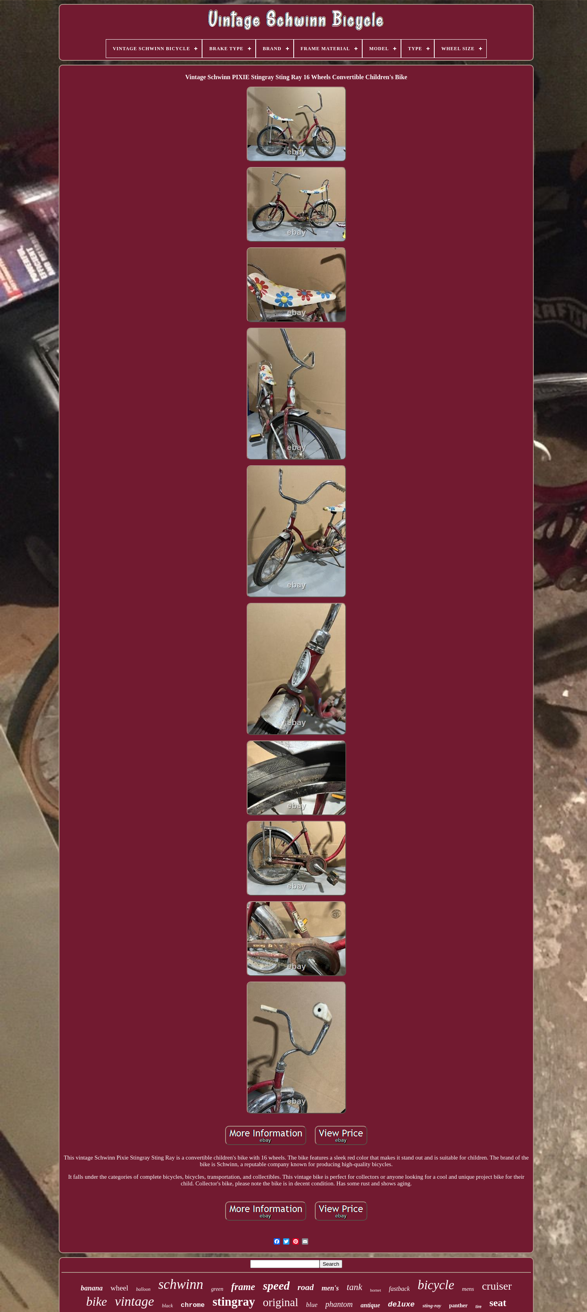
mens (468, 1289)
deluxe (401, 1304)
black (167, 1305)
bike (96, 1301)
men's (330, 1288)
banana (92, 1288)
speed (276, 1285)
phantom (339, 1304)
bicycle (435, 1285)
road (306, 1287)
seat (497, 1302)
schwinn (180, 1284)
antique (370, 1305)
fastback (399, 1288)
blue (311, 1304)
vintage (134, 1301)
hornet (375, 1290)
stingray (234, 1301)
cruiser (497, 1286)
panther (458, 1305)
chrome (193, 1305)
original (280, 1302)
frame (243, 1286)
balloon (143, 1289)
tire (478, 1307)
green (217, 1289)
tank (354, 1287)
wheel (119, 1288)
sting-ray (432, 1305)
